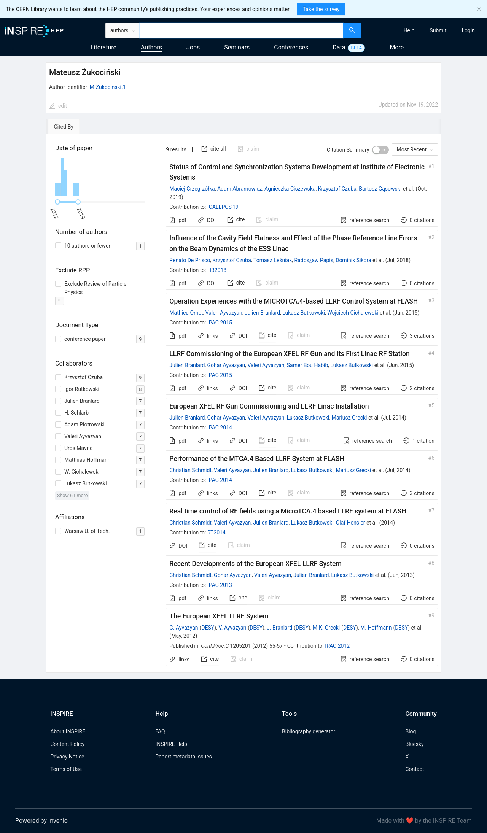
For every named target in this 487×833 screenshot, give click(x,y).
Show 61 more (72, 495)
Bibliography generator (308, 731)
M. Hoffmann (376, 628)
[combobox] (241, 30)
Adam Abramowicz (239, 189)
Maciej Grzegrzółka (192, 189)
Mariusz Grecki (349, 418)
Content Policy (67, 744)
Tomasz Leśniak (272, 260)
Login (468, 30)
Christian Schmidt (190, 470)
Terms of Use (66, 769)
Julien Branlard (262, 313)
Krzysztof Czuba (337, 189)
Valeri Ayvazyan (223, 313)
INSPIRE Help (171, 744)
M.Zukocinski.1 (108, 87)
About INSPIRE (67, 731)
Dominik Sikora (353, 260)
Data (339, 47)
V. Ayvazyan (232, 628)
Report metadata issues (183, 757)
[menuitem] (409, 30)
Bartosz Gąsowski (380, 189)
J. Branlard (279, 628)
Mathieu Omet (186, 313)
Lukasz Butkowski (303, 313)
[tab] (67, 126)
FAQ (160, 731)
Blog (410, 731)
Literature (103, 47)
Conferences (291, 47)
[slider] (57, 202)
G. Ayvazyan (183, 628)
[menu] (425, 30)
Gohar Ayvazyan (226, 365)
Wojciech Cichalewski (352, 313)
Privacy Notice (67, 757)
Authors (151, 47)
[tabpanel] (243, 403)
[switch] (380, 150)
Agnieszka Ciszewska (289, 189)
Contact (414, 769)
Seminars (237, 47)
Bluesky (414, 744)
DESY (207, 628)
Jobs (193, 47)
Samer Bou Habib (307, 365)
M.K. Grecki (326, 628)
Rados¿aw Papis (313, 260)
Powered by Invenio (41, 820)
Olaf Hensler (350, 523)
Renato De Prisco (189, 260)
